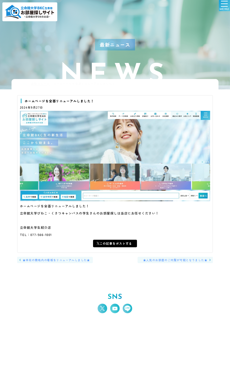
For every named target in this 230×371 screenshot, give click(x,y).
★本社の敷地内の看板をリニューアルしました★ (59, 261)
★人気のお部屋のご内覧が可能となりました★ (172, 261)
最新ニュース (40, 83)
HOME (22, 83)
